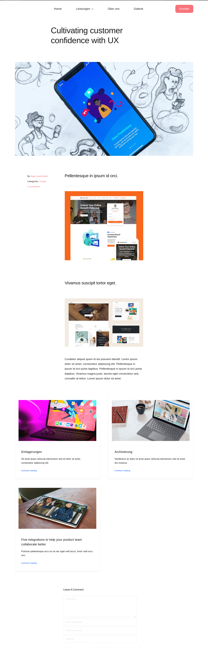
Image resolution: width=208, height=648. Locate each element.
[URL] (100, 639)
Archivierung (123, 452)
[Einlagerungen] (57, 402)
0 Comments (33, 186)
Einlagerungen (31, 452)
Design (42, 181)
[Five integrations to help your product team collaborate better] (57, 490)
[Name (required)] (100, 622)
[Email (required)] (100, 631)
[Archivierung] (151, 402)
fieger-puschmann (38, 176)
